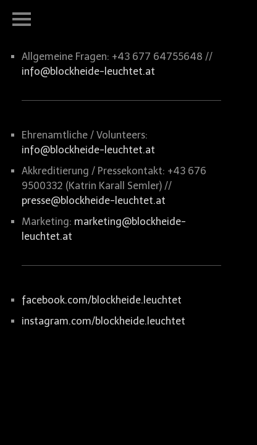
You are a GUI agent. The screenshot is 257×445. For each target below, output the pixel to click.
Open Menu (21, 19)
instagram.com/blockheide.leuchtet (103, 321)
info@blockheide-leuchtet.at (88, 71)
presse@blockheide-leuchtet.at (94, 200)
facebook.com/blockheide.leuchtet (102, 300)
